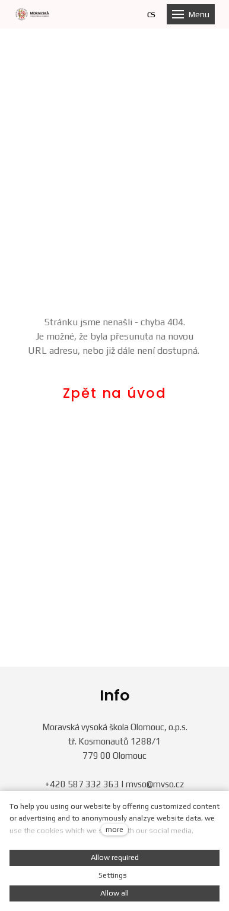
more (114, 829)
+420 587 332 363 (82, 784)
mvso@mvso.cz (155, 784)
